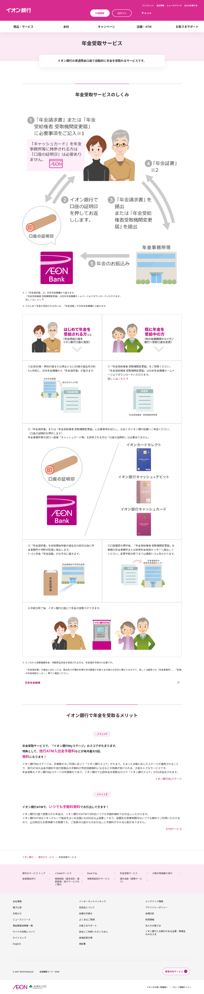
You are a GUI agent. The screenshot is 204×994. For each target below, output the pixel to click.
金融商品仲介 (29, 878)
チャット (147, 13)
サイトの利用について (24, 931)
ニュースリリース (174, 5)
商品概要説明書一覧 (23, 925)
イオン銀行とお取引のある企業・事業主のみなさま (165, 932)
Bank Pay (92, 873)
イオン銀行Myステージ (168, 778)
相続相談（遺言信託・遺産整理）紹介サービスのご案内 (67, 881)
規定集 (82, 943)
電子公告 (17, 907)
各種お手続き (85, 913)
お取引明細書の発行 (162, 873)
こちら (37, 299)
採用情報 (149, 919)
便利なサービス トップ (33, 873)
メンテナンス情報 (154, 901)
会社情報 (160, 5)
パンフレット (148, 5)
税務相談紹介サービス (98, 878)
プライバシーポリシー (156, 907)
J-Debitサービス (63, 873)
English (17, 943)
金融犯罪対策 (85, 937)
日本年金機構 (32, 682)
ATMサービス (174, 829)
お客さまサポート (88, 925)
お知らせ (17, 913)
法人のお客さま (191, 5)
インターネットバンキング (92, 901)
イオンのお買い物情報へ (157, 987)
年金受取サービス (129, 873)
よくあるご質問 (87, 919)
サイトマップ (19, 937)
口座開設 (99, 13)
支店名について (87, 907)
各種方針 (149, 913)
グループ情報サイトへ (181, 987)
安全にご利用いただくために (93, 931)
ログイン (121, 13)
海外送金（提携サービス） (131, 880)
